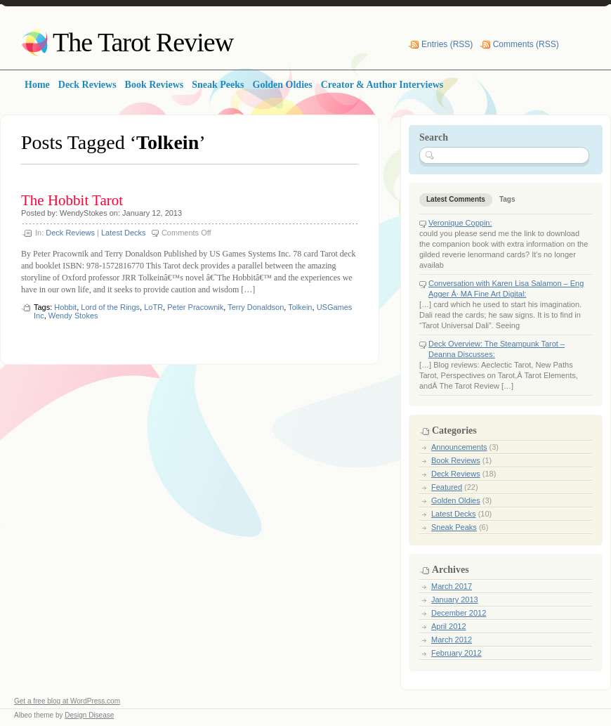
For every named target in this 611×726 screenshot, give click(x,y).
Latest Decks (123, 232)
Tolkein (300, 307)
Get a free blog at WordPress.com (67, 701)
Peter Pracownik (195, 307)
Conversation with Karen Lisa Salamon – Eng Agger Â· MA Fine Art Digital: (506, 288)
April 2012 (448, 626)
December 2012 (458, 613)
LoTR (153, 307)
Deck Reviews (70, 232)
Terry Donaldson (256, 307)
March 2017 (451, 586)
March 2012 (451, 639)
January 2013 (454, 599)
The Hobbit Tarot (72, 200)
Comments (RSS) (526, 44)
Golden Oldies (455, 500)
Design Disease (89, 715)
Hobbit (65, 307)
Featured (446, 487)
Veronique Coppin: (460, 223)
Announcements (459, 447)
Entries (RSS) (447, 44)
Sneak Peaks (454, 527)
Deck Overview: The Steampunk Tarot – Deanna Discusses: (496, 348)
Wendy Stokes (73, 315)
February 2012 (456, 653)
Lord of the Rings (110, 307)
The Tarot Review (143, 42)
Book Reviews (455, 460)
